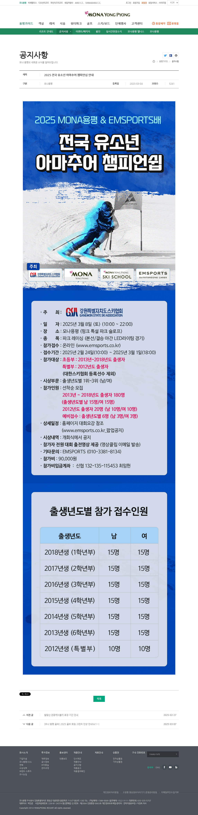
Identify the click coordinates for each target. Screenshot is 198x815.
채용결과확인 (79, 771)
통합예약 (160, 23)
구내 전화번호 (138, 752)
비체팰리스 (32, 3)
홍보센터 (63, 752)
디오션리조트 (43, 3)
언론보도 (63, 758)
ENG (158, 768)
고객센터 (137, 23)
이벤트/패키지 (83, 31)
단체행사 (120, 23)
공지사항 (63, 31)
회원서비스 (152, 3)
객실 (41, 23)
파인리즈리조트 (57, 3)
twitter (165, 55)
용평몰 (175, 23)
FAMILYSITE (155, 754)
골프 (90, 23)
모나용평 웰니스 (136, 31)
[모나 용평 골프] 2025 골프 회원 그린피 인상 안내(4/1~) (71, 724)
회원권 (144, 3)
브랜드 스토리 (25, 771)
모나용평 (22, 3)
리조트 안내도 (46, 31)
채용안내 (78, 752)
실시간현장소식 (114, 31)
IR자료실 (45, 765)
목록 (99, 698)
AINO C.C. (79, 3)
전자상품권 (117, 758)
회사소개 (23, 752)
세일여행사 (68, 3)
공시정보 (45, 762)
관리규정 (45, 768)
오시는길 (23, 774)
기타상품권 (117, 762)
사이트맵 (162, 3)
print (176, 55)
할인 (98, 31)
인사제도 (77, 758)
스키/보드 (104, 23)
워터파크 (76, 23)
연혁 (21, 765)
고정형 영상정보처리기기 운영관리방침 (140, 792)
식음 (62, 23)
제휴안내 (99, 752)
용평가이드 (26, 23)
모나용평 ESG (25, 762)
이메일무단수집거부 (170, 792)
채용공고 (77, 768)
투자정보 (45, 752)
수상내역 (23, 768)
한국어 (150, 768)
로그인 (128, 3)
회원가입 (136, 3)
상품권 (116, 752)
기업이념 (23, 758)
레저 (52, 23)
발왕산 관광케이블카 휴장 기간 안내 (61, 715)
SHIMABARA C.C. (93, 3)
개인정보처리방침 (110, 792)
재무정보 (45, 758)
